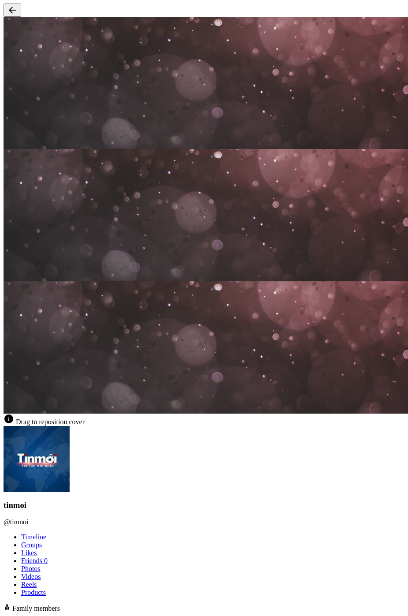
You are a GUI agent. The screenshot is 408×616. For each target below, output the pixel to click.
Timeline (33, 537)
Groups (31, 545)
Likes (29, 552)
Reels (29, 584)
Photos (31, 568)
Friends (34, 560)
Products (33, 592)
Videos (31, 576)
